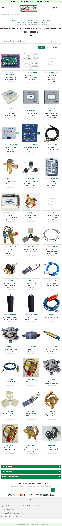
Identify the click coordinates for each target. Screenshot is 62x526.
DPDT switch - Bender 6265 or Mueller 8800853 (10, 285)
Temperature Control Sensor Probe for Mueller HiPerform (52, 251)
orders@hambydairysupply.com (14, 513)
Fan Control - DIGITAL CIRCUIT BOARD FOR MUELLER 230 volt (10, 217)
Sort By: (41, 48)
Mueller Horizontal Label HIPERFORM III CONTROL (10, 149)
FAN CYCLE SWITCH (10, 381)
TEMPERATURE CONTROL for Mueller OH (31, 415)
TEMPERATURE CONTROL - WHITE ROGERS (31, 285)
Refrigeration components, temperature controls (32, 24)
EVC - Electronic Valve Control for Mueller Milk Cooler (52, 217)
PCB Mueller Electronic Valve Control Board (51, 183)
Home (14, 20)
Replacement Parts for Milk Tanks (28, 22)
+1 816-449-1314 (9, 509)
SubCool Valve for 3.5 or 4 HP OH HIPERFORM (10, 251)
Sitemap (45, 524)
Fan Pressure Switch (51, 317)
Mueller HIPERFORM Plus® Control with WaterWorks (51, 115)
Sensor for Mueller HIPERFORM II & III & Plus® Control (31, 77)
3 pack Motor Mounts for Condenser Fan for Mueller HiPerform (31, 183)
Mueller (44, 22)
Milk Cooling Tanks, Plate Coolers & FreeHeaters (34, 20)
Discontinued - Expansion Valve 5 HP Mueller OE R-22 (31, 449)
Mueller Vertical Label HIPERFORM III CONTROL (31, 149)
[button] (31, 41)
